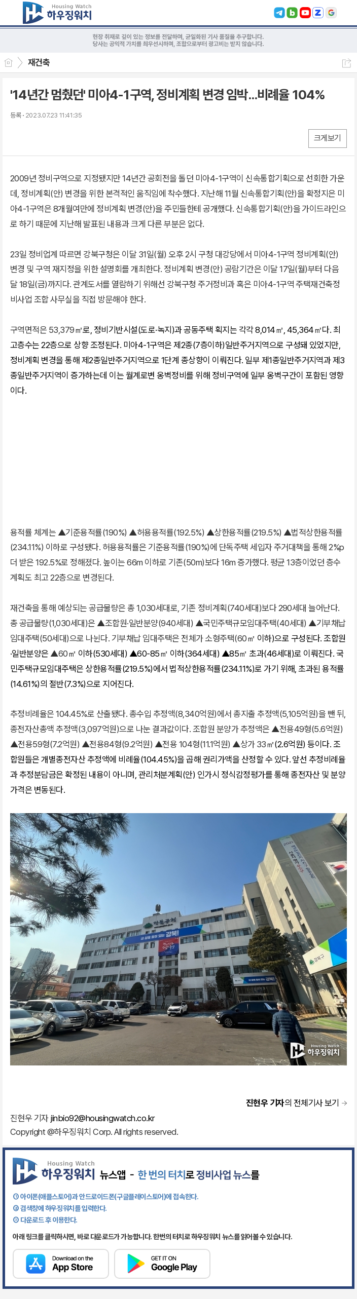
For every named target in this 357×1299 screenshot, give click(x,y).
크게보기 (327, 138)
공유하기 (346, 63)
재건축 (39, 62)
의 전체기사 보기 (292, 1103)
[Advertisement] (178, 464)
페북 (19, 138)
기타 (80, 138)
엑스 (39, 138)
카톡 (59, 138)
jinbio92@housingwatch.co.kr (102, 1118)
